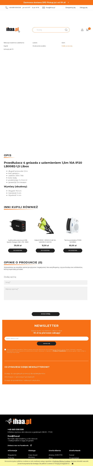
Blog (50, 457)
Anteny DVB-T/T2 (55, 454)
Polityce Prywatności (59, 350)
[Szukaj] (66, 29)
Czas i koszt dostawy (32, 455)
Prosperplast (74, 457)
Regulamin (12, 454)
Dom (63, 43)
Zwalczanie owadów (39, 46)
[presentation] (19, 306)
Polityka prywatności (12, 458)
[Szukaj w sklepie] (48, 29)
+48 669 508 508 (16, 429)
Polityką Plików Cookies (61, 461)
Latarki (35, 43)
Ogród (6, 46)
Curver (71, 454)
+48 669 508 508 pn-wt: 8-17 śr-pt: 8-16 (22, 7)
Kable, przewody (67, 46)
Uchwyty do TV (8, 49)
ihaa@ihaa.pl (48, 7)
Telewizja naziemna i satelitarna (14, 43)
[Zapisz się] (46, 343)
